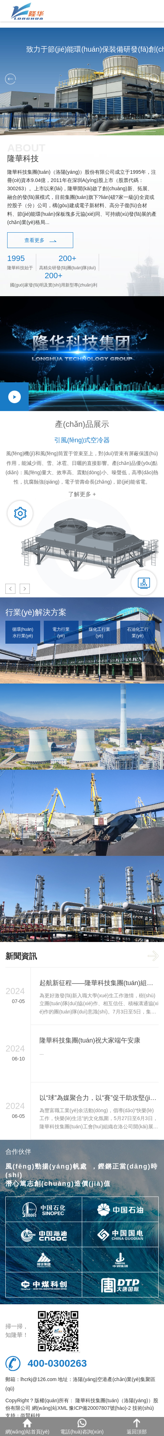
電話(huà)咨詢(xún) (82, 1426)
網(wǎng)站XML (49, 1408)
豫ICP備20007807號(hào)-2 (100, 1408)
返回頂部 (137, 1426)
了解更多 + (82, 494)
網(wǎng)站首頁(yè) (27, 1426)
